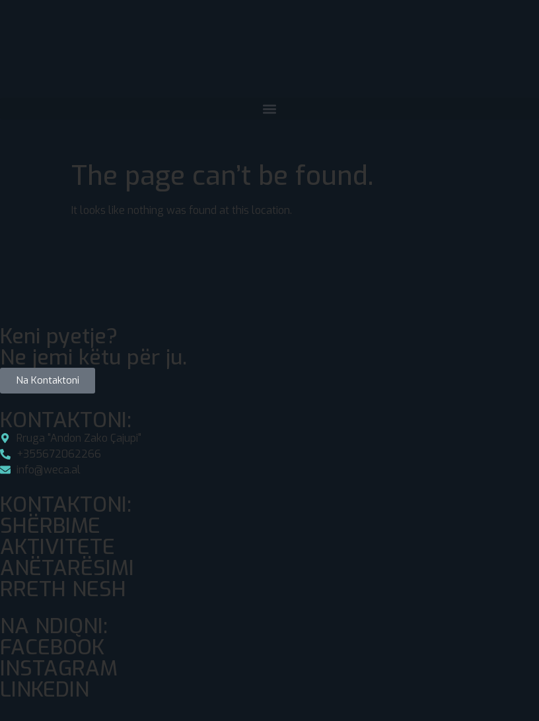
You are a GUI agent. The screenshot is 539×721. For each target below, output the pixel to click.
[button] (269, 109)
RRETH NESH (63, 589)
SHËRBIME (50, 525)
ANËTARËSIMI (67, 568)
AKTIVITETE (57, 547)
